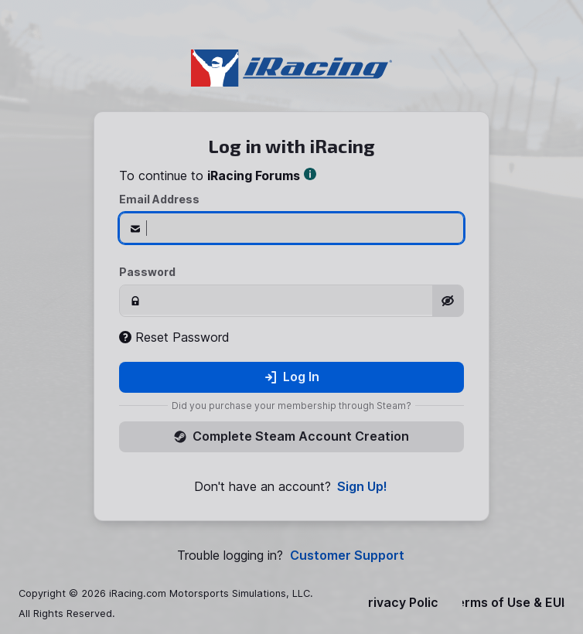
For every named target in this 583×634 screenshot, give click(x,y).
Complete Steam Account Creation (291, 436)
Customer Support (347, 555)
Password (147, 271)
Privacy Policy (403, 602)
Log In (291, 376)
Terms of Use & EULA (513, 602)
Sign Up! (362, 486)
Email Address (159, 199)
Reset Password (174, 337)
